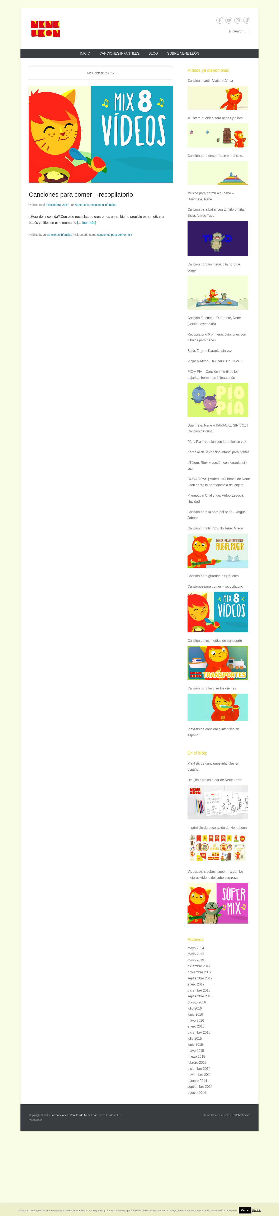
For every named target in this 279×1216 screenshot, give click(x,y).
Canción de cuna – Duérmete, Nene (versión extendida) (214, 321)
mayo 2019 (196, 960)
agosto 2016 (197, 1002)
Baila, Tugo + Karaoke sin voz (210, 350)
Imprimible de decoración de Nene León (217, 827)
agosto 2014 (197, 1092)
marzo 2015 (196, 1056)
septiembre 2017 (200, 978)
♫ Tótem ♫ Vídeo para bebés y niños (215, 118)
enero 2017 (196, 984)
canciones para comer (111, 234)
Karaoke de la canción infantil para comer (218, 452)
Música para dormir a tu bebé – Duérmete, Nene (211, 196)
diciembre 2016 (199, 990)
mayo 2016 (196, 1020)
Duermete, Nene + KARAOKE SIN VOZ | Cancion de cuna (218, 428)
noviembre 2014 (200, 1074)
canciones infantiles (59, 234)
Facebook (219, 20)
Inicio (85, 53)
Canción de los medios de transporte (215, 640)
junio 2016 (195, 1014)
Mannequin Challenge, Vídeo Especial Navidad (216, 498)
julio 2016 (195, 1008)
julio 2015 (195, 1038)
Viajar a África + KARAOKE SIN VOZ (215, 361)
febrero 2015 (197, 1062)
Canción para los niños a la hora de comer (214, 267)
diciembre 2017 (199, 966)
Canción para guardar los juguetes (213, 576)
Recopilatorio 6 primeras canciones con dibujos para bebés (217, 337)
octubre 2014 (197, 1081)
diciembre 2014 (199, 1068)
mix (129, 234)
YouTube (228, 20)
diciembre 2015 (199, 1032)
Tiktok (246, 20)
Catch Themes (241, 1115)
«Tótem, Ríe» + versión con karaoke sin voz (217, 465)
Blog (153, 53)
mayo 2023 (196, 954)
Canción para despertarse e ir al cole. (215, 156)
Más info (256, 1210)
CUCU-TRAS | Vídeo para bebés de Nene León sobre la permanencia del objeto (219, 482)
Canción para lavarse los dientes (212, 688)
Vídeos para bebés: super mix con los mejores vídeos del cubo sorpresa (215, 874)
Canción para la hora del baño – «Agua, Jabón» (217, 515)
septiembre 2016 (200, 996)
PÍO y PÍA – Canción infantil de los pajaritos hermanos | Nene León (213, 374)
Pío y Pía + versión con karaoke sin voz (217, 441)
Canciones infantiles (119, 53)
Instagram (237, 20)
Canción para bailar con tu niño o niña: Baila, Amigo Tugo (216, 212)
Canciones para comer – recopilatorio (81, 194)
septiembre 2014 (200, 1086)
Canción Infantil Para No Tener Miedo (215, 528)
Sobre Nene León (183, 53)
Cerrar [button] (245, 1210)
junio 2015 (195, 1044)
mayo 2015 (196, 1050)
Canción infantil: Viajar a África (210, 80)
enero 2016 (196, 1026)
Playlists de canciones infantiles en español (213, 732)
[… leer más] (86, 222)
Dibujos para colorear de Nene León (214, 780)
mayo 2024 (196, 948)
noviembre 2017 (200, 972)
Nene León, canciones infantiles (95, 204)
